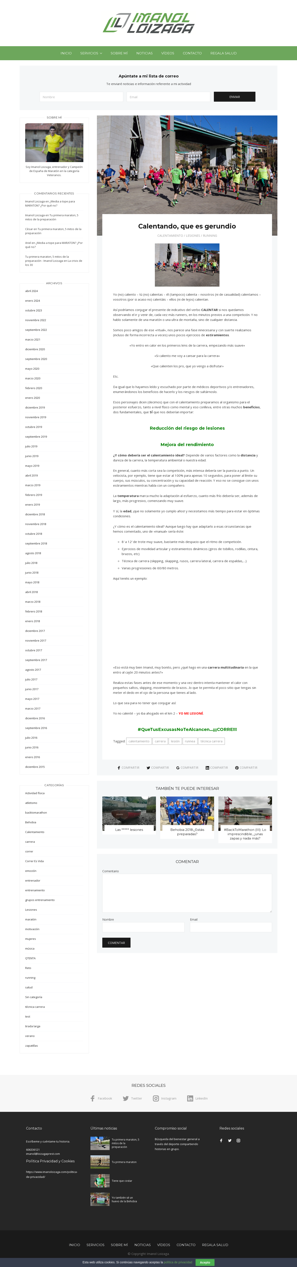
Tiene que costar (122, 1181)
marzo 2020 (32, 378)
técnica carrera (211, 741)
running (210, 236)
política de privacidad (178, 1262)
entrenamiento (35, 890)
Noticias (144, 53)
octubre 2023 (33, 310)
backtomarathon (36, 812)
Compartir (128, 767)
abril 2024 (31, 291)
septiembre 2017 (36, 660)
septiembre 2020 (36, 359)
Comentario (110, 871)
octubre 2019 (33, 427)
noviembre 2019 (35, 417)
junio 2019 (31, 456)
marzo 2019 (32, 485)
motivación (32, 929)
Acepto (205, 1262)
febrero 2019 (33, 495)
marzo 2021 (32, 339)
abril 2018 (31, 592)
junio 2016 (31, 747)
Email (193, 919)
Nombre (108, 919)
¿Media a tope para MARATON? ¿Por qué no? (50, 203)
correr (29, 851)
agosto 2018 (33, 553)
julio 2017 (31, 679)
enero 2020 (32, 398)
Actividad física (35, 793)
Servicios (89, 53)
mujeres (30, 939)
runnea (190, 741)
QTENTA (30, 958)
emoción (30, 871)
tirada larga (32, 1026)
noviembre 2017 (35, 640)
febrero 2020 (33, 388)
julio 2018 (31, 563)
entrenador (32, 880)
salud (29, 987)
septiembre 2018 (36, 543)
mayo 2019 (32, 466)
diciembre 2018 (35, 514)
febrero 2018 (33, 611)
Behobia (30, 822)
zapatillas (31, 1046)
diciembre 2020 (35, 349)
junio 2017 (31, 689)
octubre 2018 (33, 534)
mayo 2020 (32, 369)
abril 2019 (31, 475)
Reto (28, 968)
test (27, 1016)
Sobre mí (119, 53)
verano (30, 1036)
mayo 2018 (32, 582)
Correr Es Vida (34, 861)
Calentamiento (170, 236)
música (29, 948)
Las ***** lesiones (129, 830)
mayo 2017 (32, 699)
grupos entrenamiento (40, 900)
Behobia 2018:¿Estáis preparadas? (187, 832)
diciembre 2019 (35, 407)
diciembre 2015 (35, 767)
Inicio (66, 53)
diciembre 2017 (35, 631)
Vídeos (167, 53)
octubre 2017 (33, 650)
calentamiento (139, 741)
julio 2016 (31, 738)
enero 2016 (32, 757)
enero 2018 (32, 621)
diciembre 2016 (35, 718)
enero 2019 (32, 504)
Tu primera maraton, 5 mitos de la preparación (51, 217)
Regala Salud (223, 53)
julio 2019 (31, 446)
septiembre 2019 (36, 437)
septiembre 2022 (36, 330)
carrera (160, 741)
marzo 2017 (32, 708)
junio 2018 (31, 572)
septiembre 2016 (36, 728)
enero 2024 (32, 301)
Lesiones (193, 236)
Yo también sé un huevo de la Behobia (124, 1199)
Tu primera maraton (124, 1162)
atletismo (31, 803)
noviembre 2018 (35, 524)
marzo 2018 (32, 602)
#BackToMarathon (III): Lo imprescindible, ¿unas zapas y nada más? (245, 834)
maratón (30, 919)
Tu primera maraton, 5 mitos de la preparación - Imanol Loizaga (47, 259)
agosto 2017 (33, 670)
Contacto (192, 53)
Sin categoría (33, 997)
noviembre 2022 (35, 320)
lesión (175, 741)
